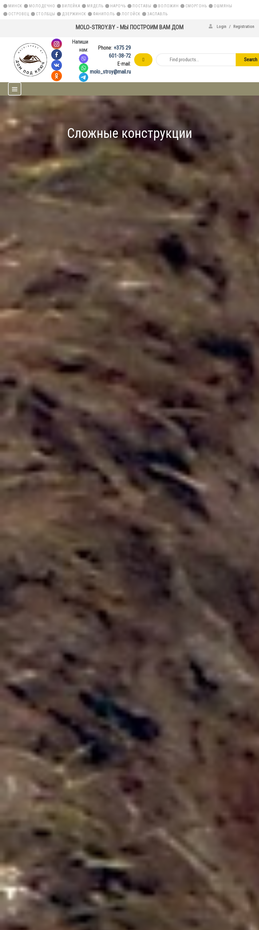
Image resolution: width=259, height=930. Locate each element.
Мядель (95, 6)
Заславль (157, 14)
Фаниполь (104, 14)
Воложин (168, 6)
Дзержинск (74, 14)
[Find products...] (195, 60)
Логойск (131, 14)
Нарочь (118, 6)
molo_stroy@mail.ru (110, 72)
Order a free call (143, 59)
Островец (18, 14)
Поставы (141, 6)
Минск (15, 6)
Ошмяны (223, 6)
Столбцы (45, 14)
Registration (243, 26)
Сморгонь (196, 6)
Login (218, 26)
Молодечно (42, 6)
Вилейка (71, 6)
